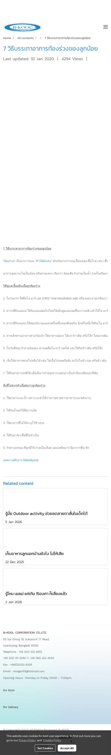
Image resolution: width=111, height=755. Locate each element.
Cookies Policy (52, 740)
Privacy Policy (27, 740)
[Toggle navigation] (105, 27)
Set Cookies (45, 748)
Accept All (67, 748)
